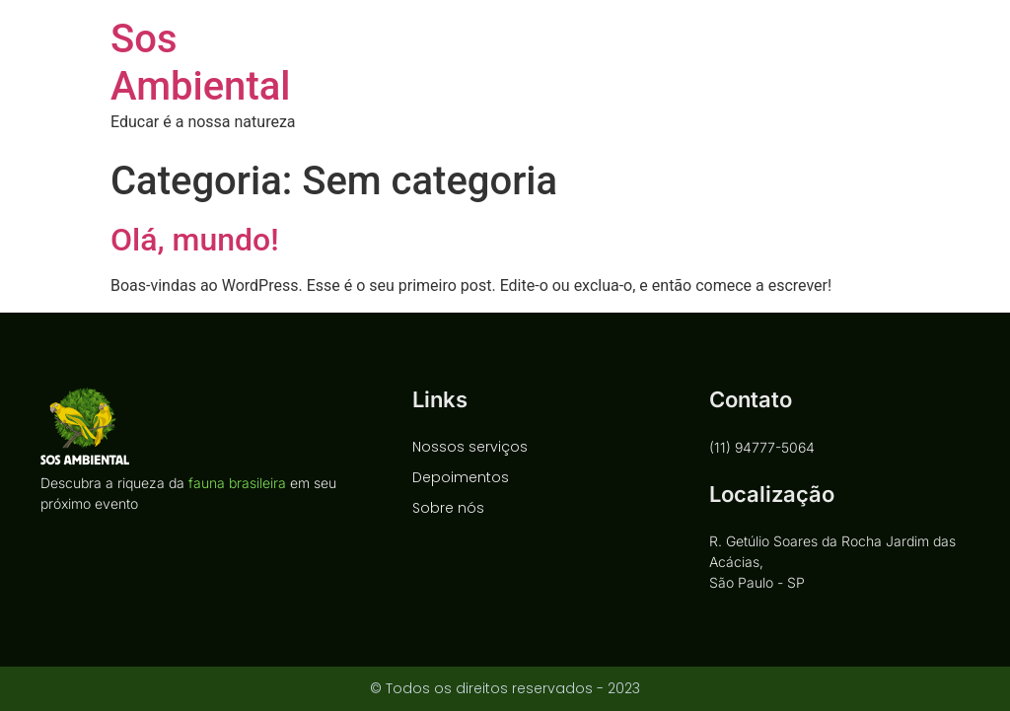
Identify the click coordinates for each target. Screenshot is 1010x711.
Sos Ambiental (200, 62)
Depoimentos (460, 477)
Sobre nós (448, 508)
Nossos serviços (470, 447)
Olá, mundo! (194, 239)
